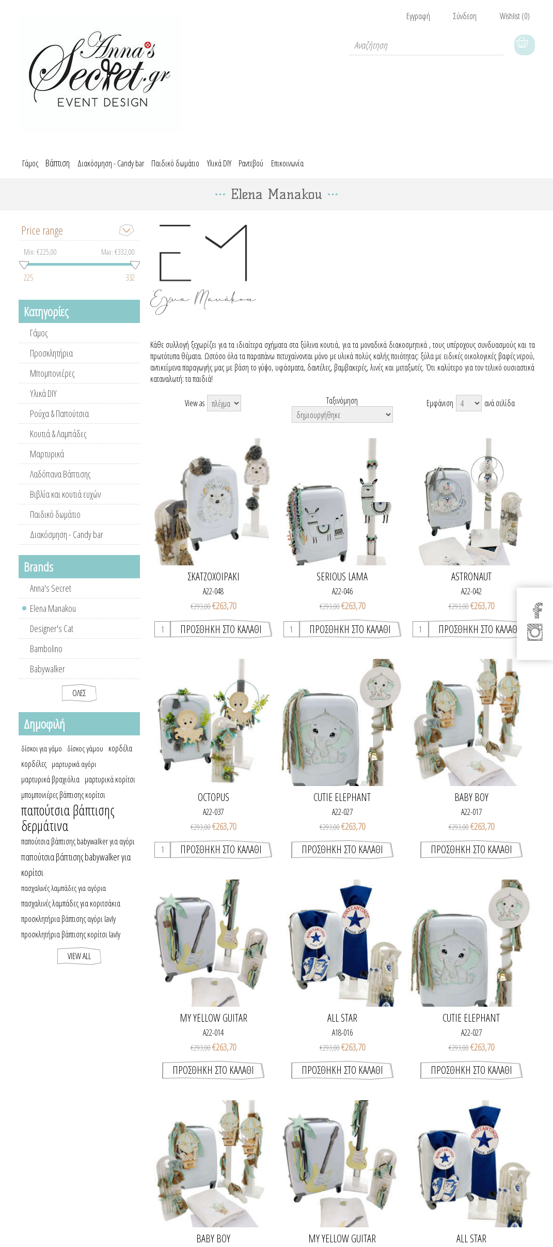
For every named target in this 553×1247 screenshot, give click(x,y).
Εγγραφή (418, 16)
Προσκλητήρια (51, 360)
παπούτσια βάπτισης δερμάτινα (68, 825)
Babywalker (47, 676)
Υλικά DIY (43, 400)
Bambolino (46, 656)
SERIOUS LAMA (342, 584)
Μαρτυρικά (47, 461)
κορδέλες (33, 771)
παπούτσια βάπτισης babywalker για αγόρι (78, 848)
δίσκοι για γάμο (41, 755)
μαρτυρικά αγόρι (74, 771)
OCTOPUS (213, 804)
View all (79, 963)
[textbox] (426, 45)
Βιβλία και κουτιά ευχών (65, 501)
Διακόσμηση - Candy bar (66, 541)
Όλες (79, 700)
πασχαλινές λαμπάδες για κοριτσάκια (70, 910)
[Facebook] (535, 608)
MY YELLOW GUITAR (213, 1025)
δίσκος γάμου (85, 755)
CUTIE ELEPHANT (342, 804)
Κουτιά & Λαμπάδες (58, 441)
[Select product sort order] (342, 421)
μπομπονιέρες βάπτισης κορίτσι (63, 802)
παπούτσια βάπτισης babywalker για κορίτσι (76, 872)
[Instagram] (535, 634)
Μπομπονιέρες (52, 380)
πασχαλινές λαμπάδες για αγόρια (63, 895)
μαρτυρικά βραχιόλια (50, 786)
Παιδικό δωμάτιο (55, 521)
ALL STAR (342, 1025)
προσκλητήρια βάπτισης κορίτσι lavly (70, 941)
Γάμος (39, 340)
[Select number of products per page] (469, 410)
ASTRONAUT (471, 584)
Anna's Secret (50, 595)
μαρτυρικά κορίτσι (110, 786)
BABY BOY (471, 804)
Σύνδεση (465, 16)
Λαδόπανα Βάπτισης (60, 481)
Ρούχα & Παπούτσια (59, 420)
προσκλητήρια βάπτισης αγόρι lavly (68, 926)
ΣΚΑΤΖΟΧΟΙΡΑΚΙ (213, 584)
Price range (42, 237)
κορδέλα (120, 755)
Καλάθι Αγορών (524, 45)
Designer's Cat (51, 635)
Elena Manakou (53, 615)
